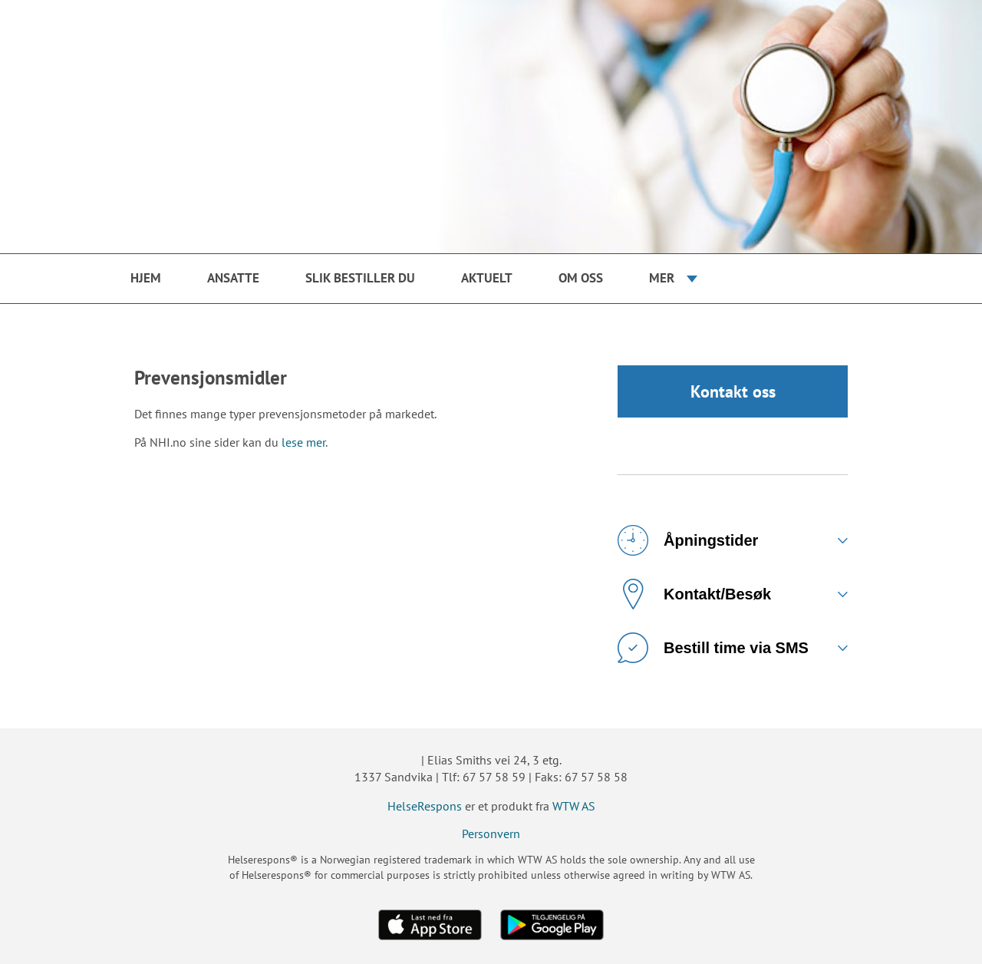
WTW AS (573, 806)
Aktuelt (486, 277)
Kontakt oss (733, 391)
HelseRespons (424, 806)
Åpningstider (688, 540)
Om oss (581, 277)
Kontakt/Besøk (694, 594)
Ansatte (233, 277)
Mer (661, 277)
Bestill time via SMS (713, 647)
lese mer (303, 442)
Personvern (491, 833)
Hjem (145, 277)
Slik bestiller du (360, 277)
